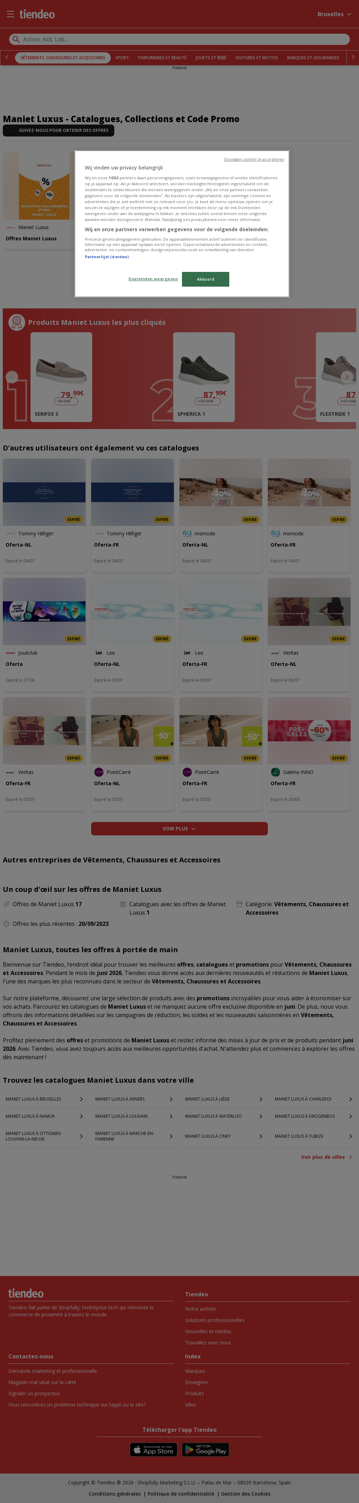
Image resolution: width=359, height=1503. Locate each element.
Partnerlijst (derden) (107, 256)
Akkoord (206, 279)
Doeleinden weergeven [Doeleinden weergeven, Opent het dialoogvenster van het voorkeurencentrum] (153, 278)
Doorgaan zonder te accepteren (254, 159)
